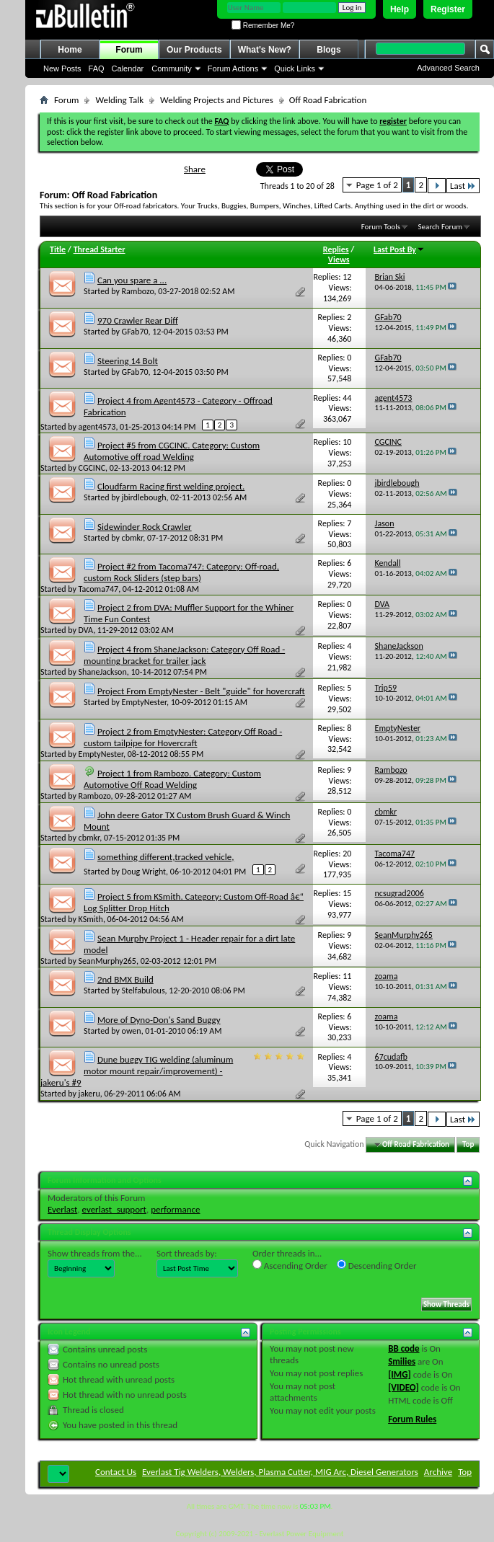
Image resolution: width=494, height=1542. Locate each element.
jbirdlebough (144, 497)
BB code (403, 1348)
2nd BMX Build (125, 979)
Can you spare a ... (132, 280)
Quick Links (294, 68)
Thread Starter (99, 249)
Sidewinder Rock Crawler (144, 526)
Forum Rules (412, 1419)
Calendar (128, 68)
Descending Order (377, 1265)
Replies (336, 249)
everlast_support (114, 1209)
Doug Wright (144, 872)
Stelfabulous (143, 990)
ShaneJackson (103, 672)
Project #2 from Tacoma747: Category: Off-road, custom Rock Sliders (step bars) (181, 572)
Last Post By (399, 249)
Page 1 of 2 (377, 185)
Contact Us (115, 1471)
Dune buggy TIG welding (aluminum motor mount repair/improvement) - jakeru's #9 (136, 1071)
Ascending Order (289, 1265)
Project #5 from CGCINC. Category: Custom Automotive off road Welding (172, 451)
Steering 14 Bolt (127, 360)
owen (131, 1031)
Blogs (328, 50)
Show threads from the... (95, 1253)
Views (339, 259)
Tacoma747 (99, 589)
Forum (128, 50)
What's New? (264, 50)
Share (195, 169)
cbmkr (133, 538)
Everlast (62, 1209)
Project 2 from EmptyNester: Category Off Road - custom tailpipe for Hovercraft (183, 737)
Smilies (401, 1361)
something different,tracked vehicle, (165, 856)
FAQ (97, 68)
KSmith (91, 919)
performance (175, 1209)
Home (69, 50)
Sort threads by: (186, 1253)
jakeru (89, 1094)
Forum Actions (233, 68)
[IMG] (399, 1374)
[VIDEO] (403, 1387)
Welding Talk (119, 99)
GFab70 (135, 332)
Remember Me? (262, 26)
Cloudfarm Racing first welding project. (170, 486)
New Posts (62, 68)
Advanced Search (448, 67)
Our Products (194, 50)
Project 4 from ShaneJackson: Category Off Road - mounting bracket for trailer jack (184, 655)
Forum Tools (380, 226)
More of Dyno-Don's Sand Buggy (159, 1019)
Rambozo (138, 291)
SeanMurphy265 (107, 961)
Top (468, 1144)
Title (58, 249)
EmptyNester (144, 702)
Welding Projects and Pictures (216, 99)
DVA (86, 630)
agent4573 (97, 427)
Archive (438, 1471)
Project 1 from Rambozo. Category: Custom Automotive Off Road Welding (172, 779)
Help (399, 9)
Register (448, 9)
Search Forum (440, 226)
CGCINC (92, 468)
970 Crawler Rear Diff (137, 320)
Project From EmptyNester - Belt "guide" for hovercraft (201, 691)
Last (463, 185)
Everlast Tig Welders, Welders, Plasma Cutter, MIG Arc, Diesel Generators (280, 1471)
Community (171, 68)
